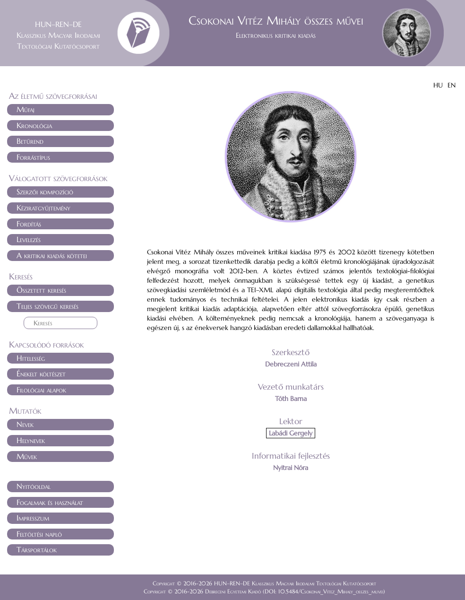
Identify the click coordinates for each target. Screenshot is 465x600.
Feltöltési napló (39, 534)
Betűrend (30, 141)
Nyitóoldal (34, 486)
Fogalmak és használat (50, 502)
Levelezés (29, 239)
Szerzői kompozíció (45, 191)
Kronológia (34, 125)
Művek (27, 456)
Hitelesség (31, 358)
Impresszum (33, 517)
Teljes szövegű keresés (47, 306)
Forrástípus (33, 157)
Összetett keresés (41, 290)
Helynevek (31, 440)
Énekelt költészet (41, 373)
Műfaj (25, 109)
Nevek (25, 424)
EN (452, 85)
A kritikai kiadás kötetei (52, 255)
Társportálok (37, 549)
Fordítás (29, 223)
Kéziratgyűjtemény (43, 207)
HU (438, 85)
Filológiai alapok (41, 389)
